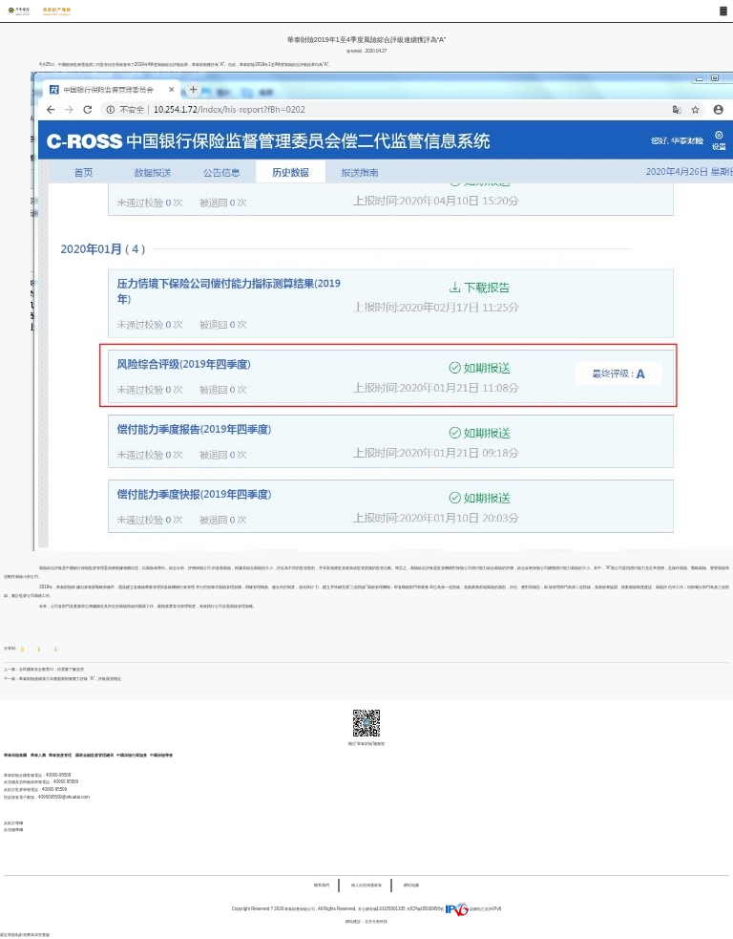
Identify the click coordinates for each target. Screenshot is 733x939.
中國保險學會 (161, 755)
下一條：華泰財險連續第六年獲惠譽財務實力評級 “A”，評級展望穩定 (62, 678)
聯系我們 (321, 885)
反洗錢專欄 (13, 829)
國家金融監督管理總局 (94, 755)
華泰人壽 (38, 755)
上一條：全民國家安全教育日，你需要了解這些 (44, 669)
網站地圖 (411, 885)
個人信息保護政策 (366, 885)
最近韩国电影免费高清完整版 (25, 934)
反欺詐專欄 (13, 823)
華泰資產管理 (61, 755)
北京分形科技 (376, 921)
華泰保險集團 (16, 755)
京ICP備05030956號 (425, 909)
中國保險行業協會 (131, 755)
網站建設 (353, 921)
